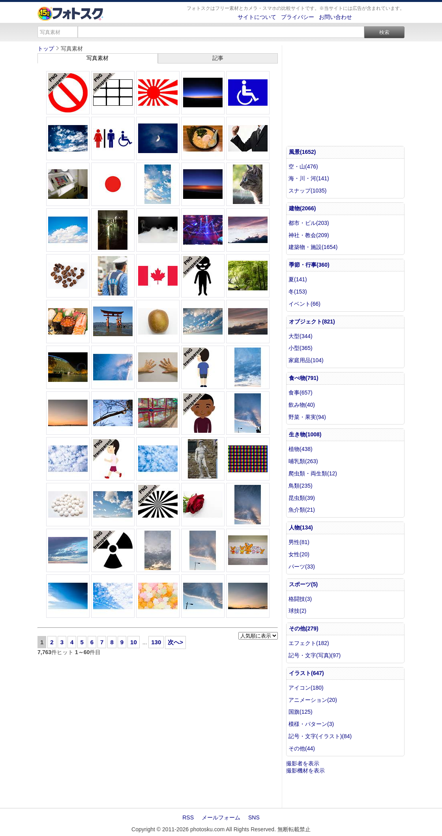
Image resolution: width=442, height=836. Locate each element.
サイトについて (257, 17)
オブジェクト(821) (312, 321)
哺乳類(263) (303, 461)
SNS (254, 817)
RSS (188, 817)
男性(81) (298, 542)
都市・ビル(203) (308, 223)
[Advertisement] (157, 732)
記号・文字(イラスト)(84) (320, 736)
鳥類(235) (300, 486)
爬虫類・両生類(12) (312, 473)
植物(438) (300, 449)
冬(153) (297, 291)
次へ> (175, 642)
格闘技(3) (300, 599)
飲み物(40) (301, 405)
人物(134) (301, 527)
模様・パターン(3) (311, 724)
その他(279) (303, 628)
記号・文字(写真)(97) (314, 655)
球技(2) (297, 611)
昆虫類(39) (301, 498)
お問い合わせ (335, 17)
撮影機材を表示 (305, 770)
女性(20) (298, 554)
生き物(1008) (305, 434)
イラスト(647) (306, 673)
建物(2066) (302, 208)
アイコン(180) (306, 688)
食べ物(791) (303, 378)
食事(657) (300, 392)
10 (133, 642)
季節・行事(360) (309, 265)
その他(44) (301, 748)
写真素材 (97, 58)
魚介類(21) (301, 510)
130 (156, 642)
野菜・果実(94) (307, 417)
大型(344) (300, 336)
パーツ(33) (301, 566)
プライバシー (297, 17)
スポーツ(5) (303, 584)
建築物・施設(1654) (312, 247)
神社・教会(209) (308, 235)
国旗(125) (300, 712)
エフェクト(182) (308, 643)
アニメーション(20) (312, 700)
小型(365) (300, 348)
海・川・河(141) (308, 178)
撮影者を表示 (302, 763)
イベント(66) (304, 304)
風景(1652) (302, 152)
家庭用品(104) (306, 360)
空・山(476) (303, 166)
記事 (217, 58)
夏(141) (297, 279)
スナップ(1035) (307, 190)
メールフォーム (221, 817)
